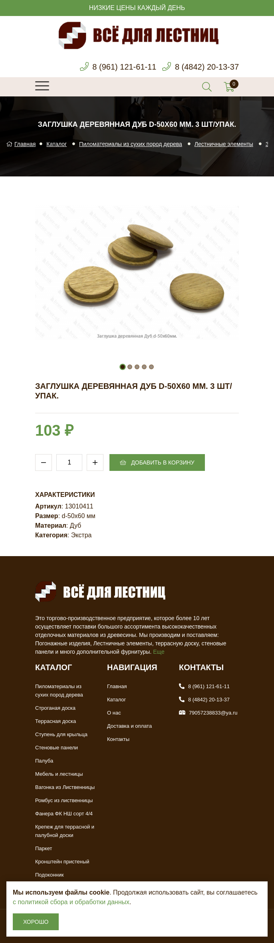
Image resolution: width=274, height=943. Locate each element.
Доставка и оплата (129, 726)
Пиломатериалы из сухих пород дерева (130, 144)
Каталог (56, 144)
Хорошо (35, 922)
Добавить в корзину (157, 462)
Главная (21, 144)
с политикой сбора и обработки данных (71, 902)
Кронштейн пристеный (62, 862)
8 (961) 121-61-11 (124, 66)
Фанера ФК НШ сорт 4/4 (64, 814)
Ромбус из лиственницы (64, 800)
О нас (114, 713)
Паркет (43, 848)
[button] (122, 366)
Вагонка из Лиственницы (65, 787)
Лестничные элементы (224, 144)
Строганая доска (55, 708)
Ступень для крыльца (61, 734)
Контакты (118, 739)
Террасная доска (55, 721)
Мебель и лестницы (59, 774)
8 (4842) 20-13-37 (207, 66)
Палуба (44, 761)
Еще (159, 652)
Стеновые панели (56, 748)
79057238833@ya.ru (213, 713)
